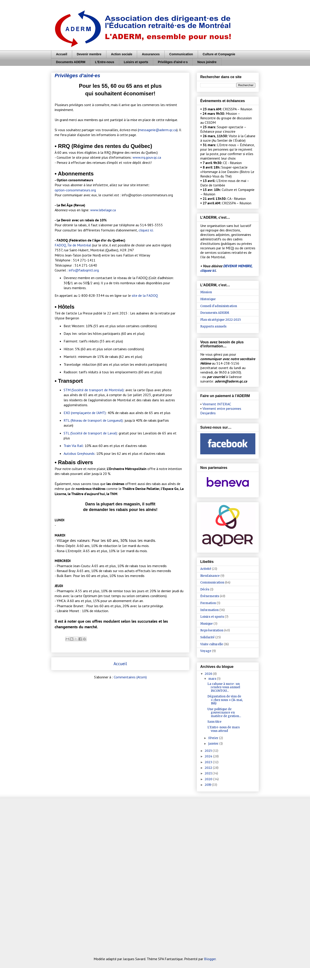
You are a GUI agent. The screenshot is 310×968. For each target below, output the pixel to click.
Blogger (210, 959)
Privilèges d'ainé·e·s (173, 62)
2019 (208, 785)
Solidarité (207, 637)
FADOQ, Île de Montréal (73, 245)
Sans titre (214, 722)
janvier (213, 744)
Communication (181, 54)
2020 (209, 779)
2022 (209, 768)
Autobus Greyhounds (79, 453)
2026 (209, 674)
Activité (205, 569)
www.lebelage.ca (103, 210)
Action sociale (121, 54)
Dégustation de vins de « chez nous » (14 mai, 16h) (225, 699)
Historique (208, 299)
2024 (209, 756)
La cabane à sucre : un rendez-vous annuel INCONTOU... (223, 687)
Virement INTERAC (216, 404)
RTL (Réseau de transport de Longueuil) (93, 420)
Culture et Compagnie (219, 54)
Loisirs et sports (136, 62)
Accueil (61, 54)
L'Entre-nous (104, 62)
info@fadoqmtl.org (84, 270)
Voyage (205, 651)
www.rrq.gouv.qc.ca (147, 157)
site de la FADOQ (145, 295)
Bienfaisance (210, 576)
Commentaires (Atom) (130, 677)
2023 (209, 762)
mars (212, 679)
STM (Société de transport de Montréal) (94, 390)
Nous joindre (207, 62)
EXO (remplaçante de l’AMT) (85, 412)
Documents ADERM (70, 62)
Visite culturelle (211, 644)
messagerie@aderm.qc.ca (158, 130)
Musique (206, 624)
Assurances (150, 54)
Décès (204, 589)
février (213, 738)
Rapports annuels (213, 326)
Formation (208, 603)
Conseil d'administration (218, 306)
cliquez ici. (146, 230)
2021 (208, 773)
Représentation (211, 630)
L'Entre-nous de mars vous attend (223, 729)
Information (209, 610)
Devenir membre (89, 54)
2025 (209, 751)
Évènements (209, 596)
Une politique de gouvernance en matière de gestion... (224, 712)
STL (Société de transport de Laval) (90, 433)
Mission (206, 292)
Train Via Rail (73, 445)
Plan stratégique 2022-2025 (220, 320)
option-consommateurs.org (75, 190)
